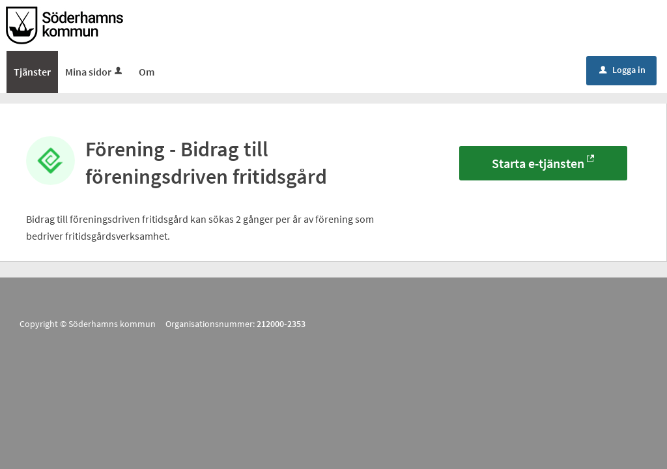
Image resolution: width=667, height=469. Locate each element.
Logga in (622, 70)
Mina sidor (94, 71)
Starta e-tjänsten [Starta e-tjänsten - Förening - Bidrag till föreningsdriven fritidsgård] (538, 163)
